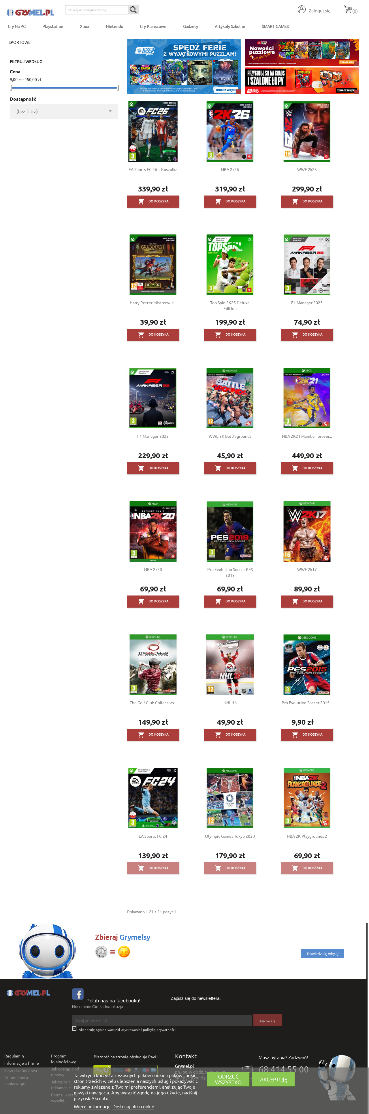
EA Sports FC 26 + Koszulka (153, 169)
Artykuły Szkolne (230, 26)
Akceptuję (273, 1079)
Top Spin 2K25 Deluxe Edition (230, 305)
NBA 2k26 (230, 169)
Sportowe (20, 42)
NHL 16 (230, 702)
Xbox (84, 26)
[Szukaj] (102, 9)
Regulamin (14, 1055)
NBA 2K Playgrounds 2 (307, 836)
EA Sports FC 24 (153, 836)
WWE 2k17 (307, 569)
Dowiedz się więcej (322, 953)
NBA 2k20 (153, 569)
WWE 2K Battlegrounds (230, 436)
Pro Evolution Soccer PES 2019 (230, 572)
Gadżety (190, 26)
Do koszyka (153, 201)
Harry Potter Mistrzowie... (153, 302)
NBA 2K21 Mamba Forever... (307, 436)
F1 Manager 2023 (307, 302)
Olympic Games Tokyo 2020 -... (230, 838)
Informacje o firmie (21, 1063)
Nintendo (114, 26)
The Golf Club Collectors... (153, 702)
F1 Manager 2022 (153, 436)
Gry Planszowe (153, 26)
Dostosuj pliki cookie (133, 1106)
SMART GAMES (275, 26)
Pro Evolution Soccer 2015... (307, 702)
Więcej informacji (92, 1106)
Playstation (52, 26)
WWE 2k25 (307, 169)
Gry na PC (17, 26)
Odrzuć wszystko (228, 1079)
